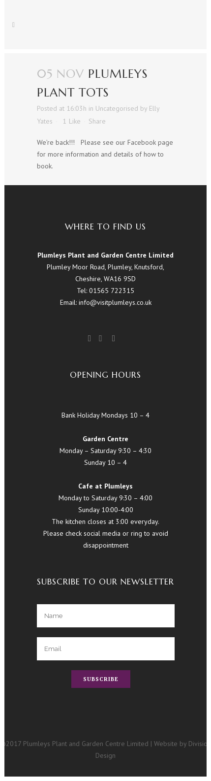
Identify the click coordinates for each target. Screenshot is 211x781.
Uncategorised (116, 108)
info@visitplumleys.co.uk (115, 302)
